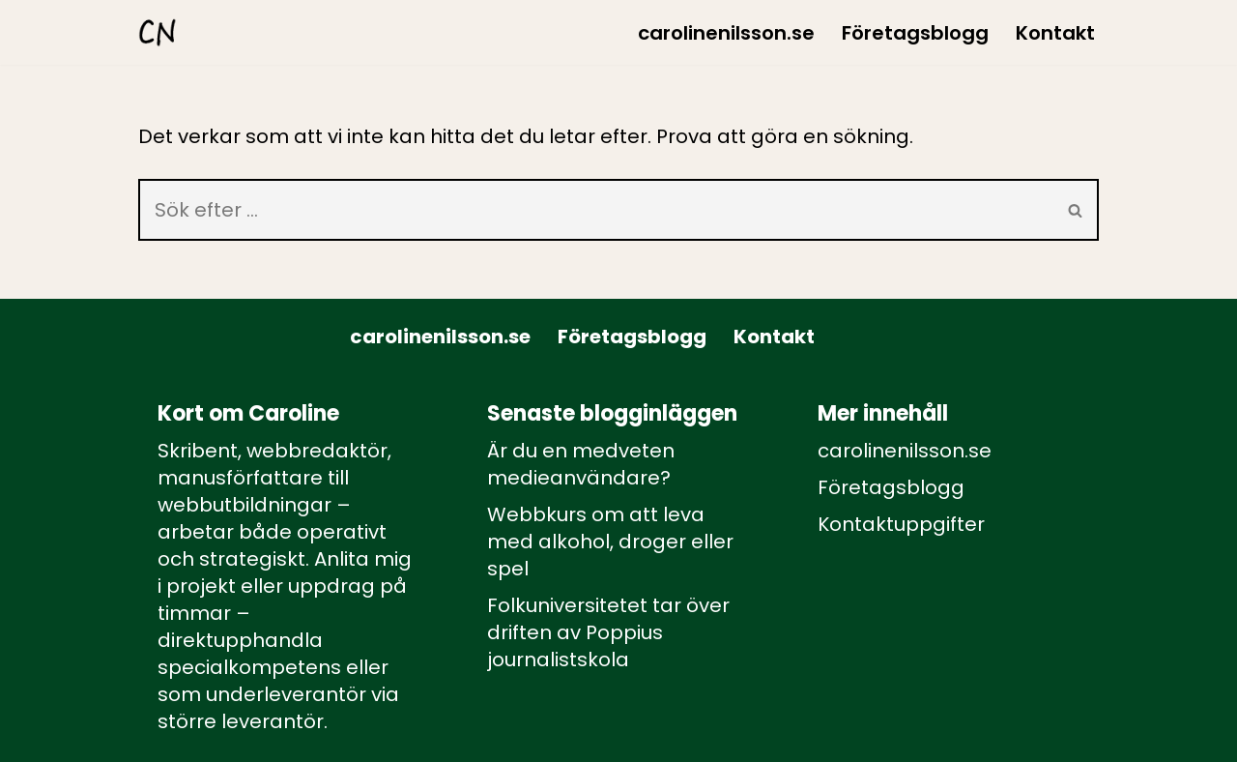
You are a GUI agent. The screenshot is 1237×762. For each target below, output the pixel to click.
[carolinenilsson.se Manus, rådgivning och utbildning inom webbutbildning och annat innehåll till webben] (157, 32)
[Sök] (595, 210)
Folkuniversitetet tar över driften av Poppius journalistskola (608, 632)
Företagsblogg (915, 32)
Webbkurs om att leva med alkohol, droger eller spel (610, 541)
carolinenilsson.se (726, 32)
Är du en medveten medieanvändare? (581, 464)
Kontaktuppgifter (901, 524)
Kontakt (1055, 32)
